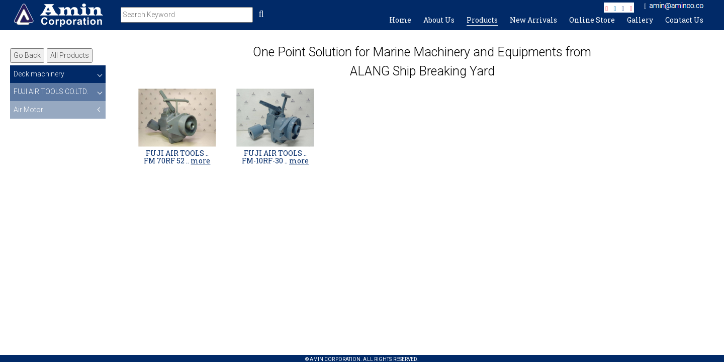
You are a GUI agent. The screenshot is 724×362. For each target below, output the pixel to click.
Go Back (27, 55)
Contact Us (684, 20)
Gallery (640, 20)
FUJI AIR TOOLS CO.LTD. (51, 91)
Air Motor (28, 110)
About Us (439, 20)
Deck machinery (39, 74)
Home (400, 20)
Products (482, 20)
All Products (69, 55)
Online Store (592, 20)
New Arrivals (533, 20)
